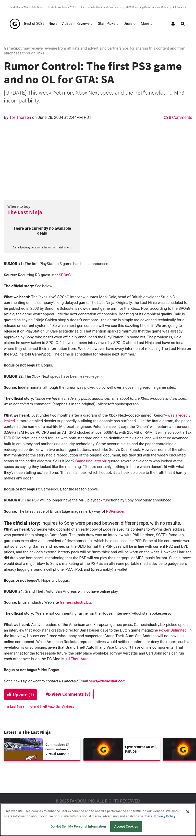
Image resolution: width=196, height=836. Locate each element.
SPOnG (65, 275)
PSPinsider (115, 511)
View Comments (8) (68, 694)
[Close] (187, 811)
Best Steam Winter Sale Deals (26, 7)
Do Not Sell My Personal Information (78, 826)
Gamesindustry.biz (91, 461)
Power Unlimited (173, 630)
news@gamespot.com (107, 681)
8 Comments (178, 117)
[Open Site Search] (182, 23)
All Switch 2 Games (184, 7)
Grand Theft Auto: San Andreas (52, 706)
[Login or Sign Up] (173, 23)
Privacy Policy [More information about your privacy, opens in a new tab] (164, 816)
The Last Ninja (24, 212)
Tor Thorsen (20, 117)
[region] (98, 820)
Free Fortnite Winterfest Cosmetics (101, 7)
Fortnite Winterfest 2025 (62, 7)
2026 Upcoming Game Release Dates (147, 7)
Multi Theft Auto (75, 659)
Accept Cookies (126, 826)
